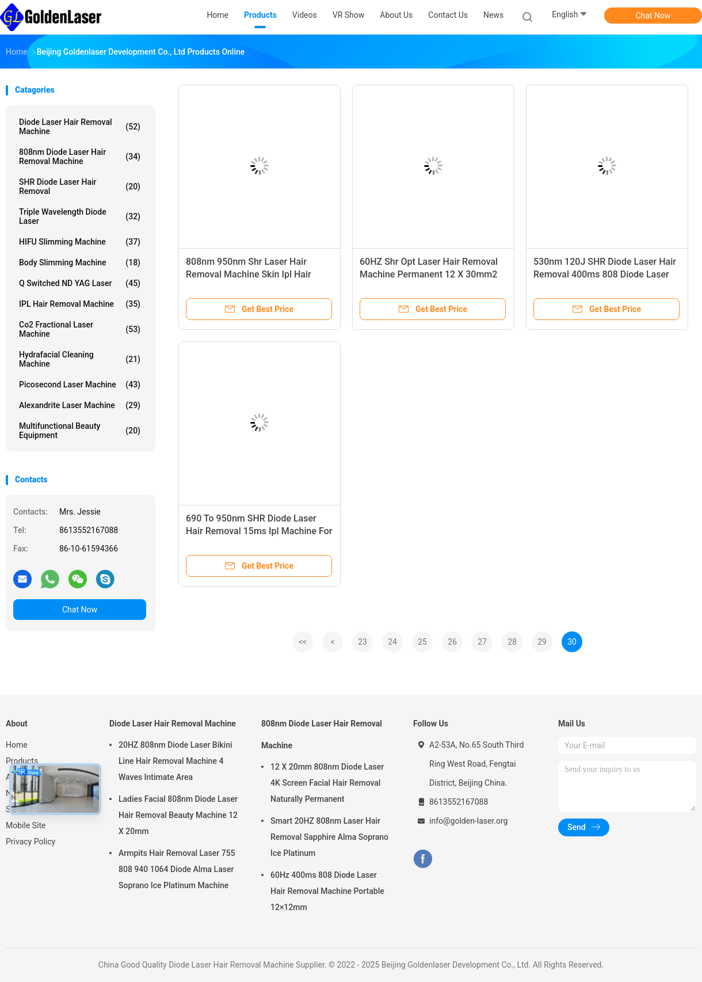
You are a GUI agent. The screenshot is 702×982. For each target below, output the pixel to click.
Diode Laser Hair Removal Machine (79, 126)
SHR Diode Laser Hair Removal (79, 186)
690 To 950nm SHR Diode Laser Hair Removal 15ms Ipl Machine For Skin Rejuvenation (259, 531)
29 (542, 641)
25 (422, 641)
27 (482, 641)
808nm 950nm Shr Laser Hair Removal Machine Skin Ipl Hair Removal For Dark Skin (248, 274)
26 (452, 641)
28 (512, 641)
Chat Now (653, 15)
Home (17, 744)
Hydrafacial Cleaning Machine (79, 359)
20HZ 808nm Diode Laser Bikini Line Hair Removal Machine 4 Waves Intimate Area (175, 761)
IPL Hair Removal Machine (79, 304)
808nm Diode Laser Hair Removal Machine (79, 156)
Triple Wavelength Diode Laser (79, 216)
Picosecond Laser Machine (79, 384)
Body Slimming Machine (79, 262)
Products (22, 761)
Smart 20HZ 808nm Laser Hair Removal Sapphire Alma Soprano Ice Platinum (329, 837)
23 (362, 641)
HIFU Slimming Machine (79, 242)
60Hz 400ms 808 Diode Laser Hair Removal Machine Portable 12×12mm (327, 891)
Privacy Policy (30, 841)
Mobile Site (26, 825)
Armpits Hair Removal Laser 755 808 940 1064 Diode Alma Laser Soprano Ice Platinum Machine (177, 869)
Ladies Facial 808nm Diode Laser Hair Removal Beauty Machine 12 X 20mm (178, 815)
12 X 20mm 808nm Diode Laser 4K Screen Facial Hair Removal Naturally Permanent (327, 783)
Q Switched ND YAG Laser (79, 283)
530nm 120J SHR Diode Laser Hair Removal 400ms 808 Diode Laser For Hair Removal (604, 274)
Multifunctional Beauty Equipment (79, 430)
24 (392, 641)
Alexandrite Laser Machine (79, 405)
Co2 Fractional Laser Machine (79, 329)
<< (303, 641)
